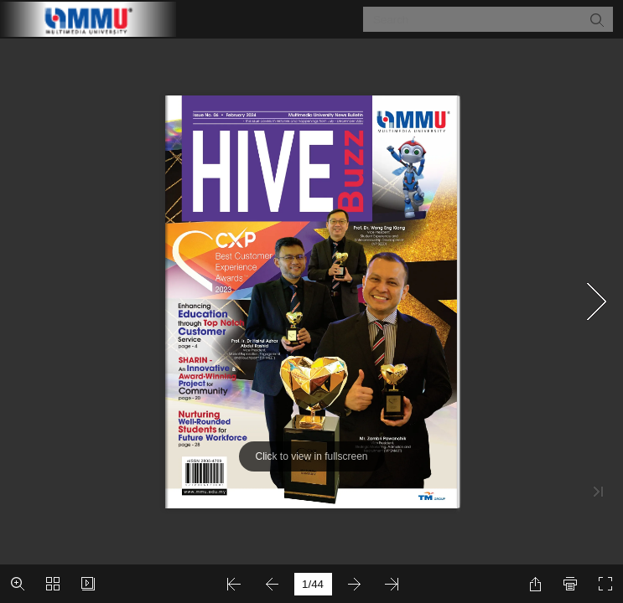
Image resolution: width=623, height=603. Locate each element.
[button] (596, 19)
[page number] (313, 584)
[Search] (477, 19)
